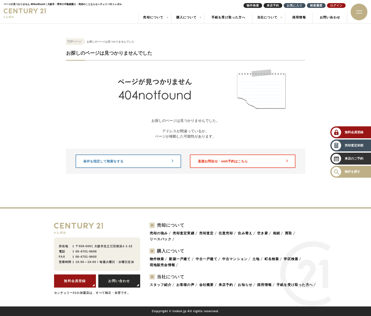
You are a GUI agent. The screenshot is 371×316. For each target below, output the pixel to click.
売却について (153, 17)
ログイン (336, 5)
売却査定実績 (183, 233)
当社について (267, 17)
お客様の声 (185, 285)
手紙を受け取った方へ (228, 17)
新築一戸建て (180, 259)
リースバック (161, 239)
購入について (186, 17)
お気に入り (294, 5)
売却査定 (206, 233)
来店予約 (226, 285)
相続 (276, 233)
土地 (256, 259)
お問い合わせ (330, 17)
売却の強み (159, 233)
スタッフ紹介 (161, 285)
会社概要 (206, 285)
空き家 (262, 233)
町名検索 (272, 259)
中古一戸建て (206, 259)
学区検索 (291, 259)
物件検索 (157, 259)
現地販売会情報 (162, 265)
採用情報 (299, 17)
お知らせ (245, 285)
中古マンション (235, 259)
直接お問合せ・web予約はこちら (243, 161)
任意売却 (226, 233)
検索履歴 (316, 5)
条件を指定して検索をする (128, 161)
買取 (288, 233)
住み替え (245, 233)
